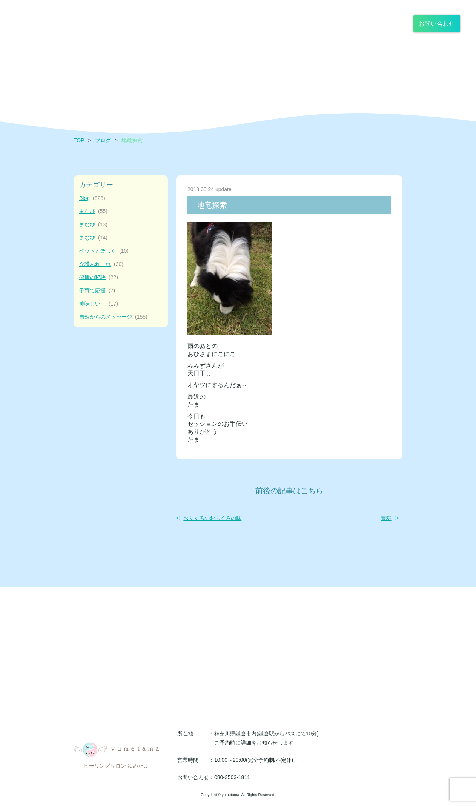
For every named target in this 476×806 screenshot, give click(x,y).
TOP (79, 140)
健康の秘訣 (98, 277)
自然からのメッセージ (113, 317)
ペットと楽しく (104, 251)
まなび (93, 211)
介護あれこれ (101, 264)
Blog (92, 198)
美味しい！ (98, 304)
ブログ (103, 140)
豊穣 (386, 518)
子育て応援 (97, 291)
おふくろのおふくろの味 (212, 518)
